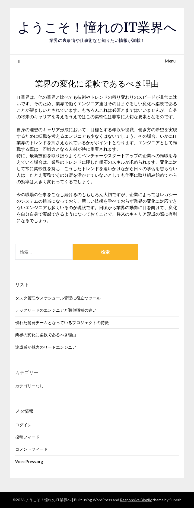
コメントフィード (31, 449)
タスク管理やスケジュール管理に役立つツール (58, 297)
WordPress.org (29, 461)
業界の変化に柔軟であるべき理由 (45, 334)
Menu (170, 60)
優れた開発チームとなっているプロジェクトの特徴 (62, 322)
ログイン (23, 424)
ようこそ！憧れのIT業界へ (97, 27)
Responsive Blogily (136, 499)
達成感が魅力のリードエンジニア (45, 347)
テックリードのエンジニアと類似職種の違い (56, 310)
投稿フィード (27, 436)
